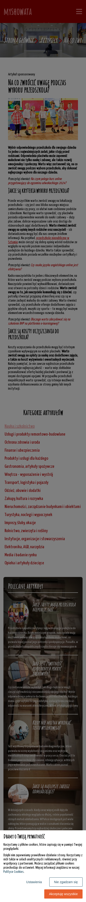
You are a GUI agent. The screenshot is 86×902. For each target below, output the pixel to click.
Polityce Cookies (13, 871)
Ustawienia (34, 882)
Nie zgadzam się (66, 882)
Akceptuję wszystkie (63, 894)
